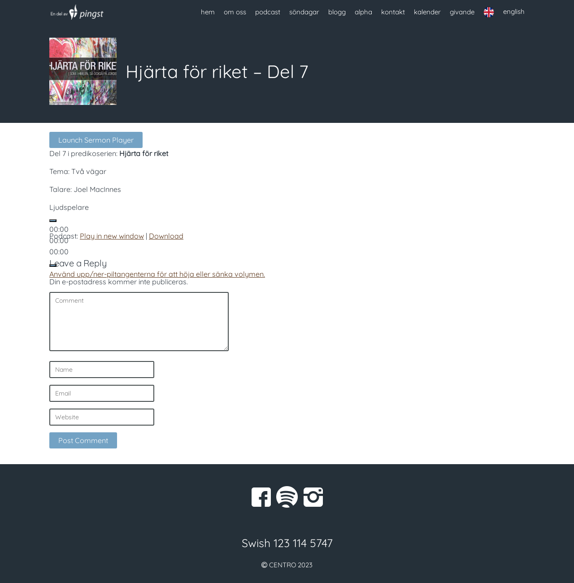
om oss (235, 12)
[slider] (157, 274)
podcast (267, 12)
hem (208, 12)
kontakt (393, 12)
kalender (427, 12)
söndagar (304, 12)
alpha (363, 12)
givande (462, 12)
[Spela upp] (53, 220)
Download (166, 235)
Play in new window (112, 235)
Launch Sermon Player (96, 139)
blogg (337, 12)
